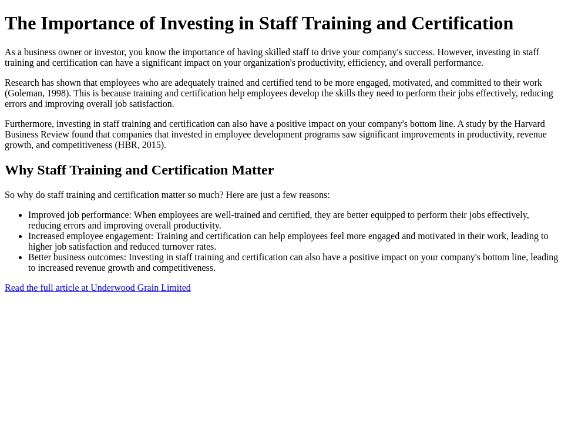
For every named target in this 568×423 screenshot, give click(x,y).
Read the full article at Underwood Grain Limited (98, 288)
